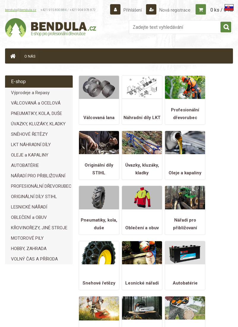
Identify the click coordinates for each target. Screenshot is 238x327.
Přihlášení (129, 10)
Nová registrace (173, 10)
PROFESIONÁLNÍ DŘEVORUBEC (41, 186)
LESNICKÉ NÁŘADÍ (29, 207)
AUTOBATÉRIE (25, 165)
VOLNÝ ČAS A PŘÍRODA (34, 259)
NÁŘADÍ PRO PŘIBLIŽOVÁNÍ (38, 175)
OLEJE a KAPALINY (29, 155)
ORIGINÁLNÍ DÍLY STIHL (34, 196)
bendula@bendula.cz (20, 10)
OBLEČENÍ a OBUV (29, 217)
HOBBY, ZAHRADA (29, 248)
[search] (225, 27)
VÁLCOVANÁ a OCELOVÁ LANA (36, 104)
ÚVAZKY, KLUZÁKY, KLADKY (38, 124)
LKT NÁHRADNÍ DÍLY (31, 144)
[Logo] (51, 28)
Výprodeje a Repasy (30, 92)
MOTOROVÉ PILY (27, 238)
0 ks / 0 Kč (221, 10)
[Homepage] (12, 56)
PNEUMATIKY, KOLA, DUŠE (36, 113)
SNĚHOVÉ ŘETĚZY (29, 134)
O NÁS (30, 56)
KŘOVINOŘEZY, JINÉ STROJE (39, 227)
